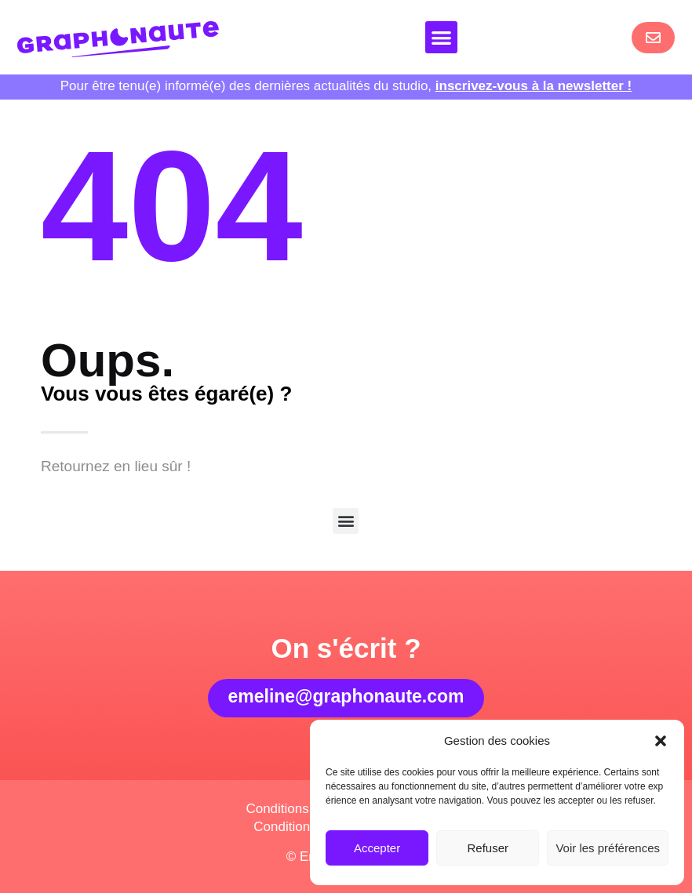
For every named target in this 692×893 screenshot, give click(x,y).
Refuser (488, 848)
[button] (660, 741)
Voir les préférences (607, 848)
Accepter (377, 848)
